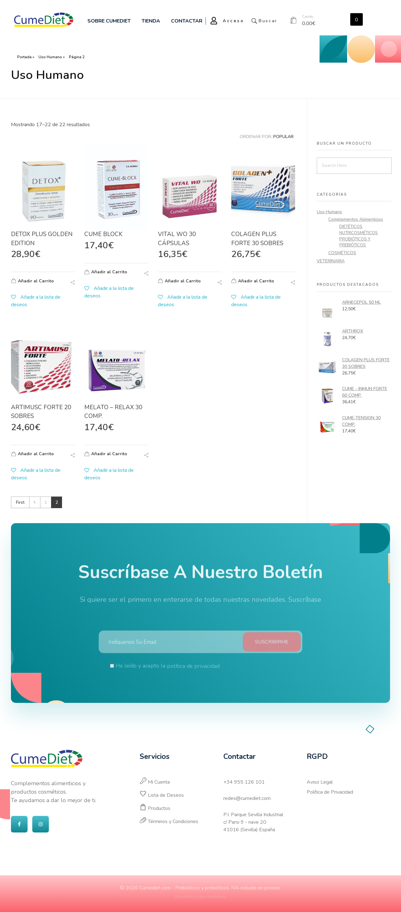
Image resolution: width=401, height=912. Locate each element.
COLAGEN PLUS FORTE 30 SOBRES (366, 363)
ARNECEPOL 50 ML (361, 302)
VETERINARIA (331, 261)
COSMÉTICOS (342, 253)
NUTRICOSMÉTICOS (358, 233)
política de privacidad (193, 671)
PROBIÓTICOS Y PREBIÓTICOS (354, 242)
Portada (24, 56)
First (20, 502)
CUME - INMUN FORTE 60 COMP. (364, 392)
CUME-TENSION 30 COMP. (361, 421)
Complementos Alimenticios (355, 219)
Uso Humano (50, 56)
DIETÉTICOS (350, 226)
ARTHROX (352, 331)
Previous (34, 502)
